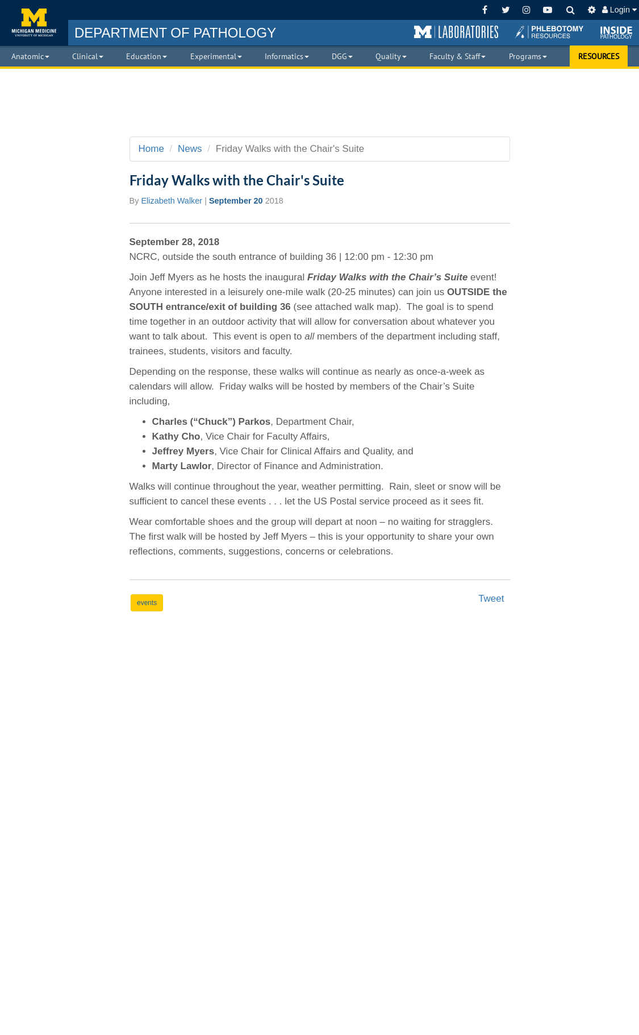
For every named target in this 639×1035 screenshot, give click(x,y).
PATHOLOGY (175, 32)
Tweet (491, 598)
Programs (528, 56)
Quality (391, 56)
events (147, 603)
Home (151, 148)
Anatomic (30, 56)
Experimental (216, 56)
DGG (342, 56)
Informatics (287, 56)
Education (146, 56)
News (190, 148)
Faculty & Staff (457, 56)
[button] (456, 32)
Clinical (87, 56)
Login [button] (619, 9)
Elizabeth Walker (171, 200)
